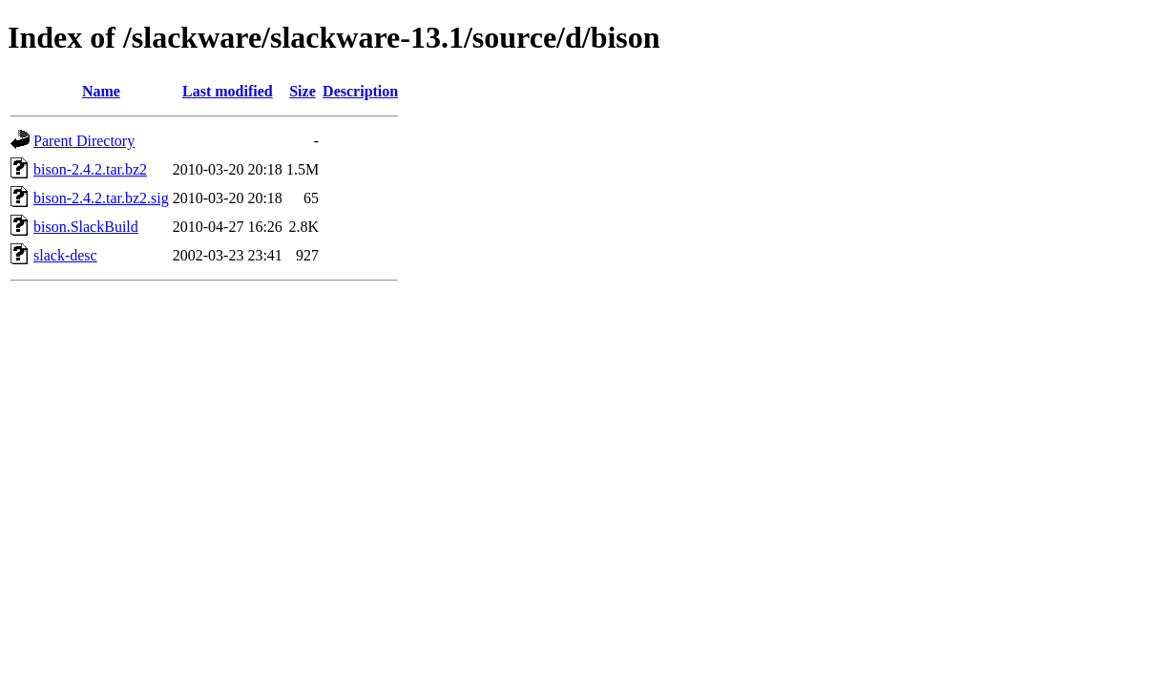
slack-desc (65, 255)
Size (302, 91)
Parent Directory (84, 141)
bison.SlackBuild (85, 227)
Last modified (227, 91)
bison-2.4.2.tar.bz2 (90, 169)
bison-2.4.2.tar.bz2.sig (101, 198)
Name (101, 91)
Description (360, 91)
